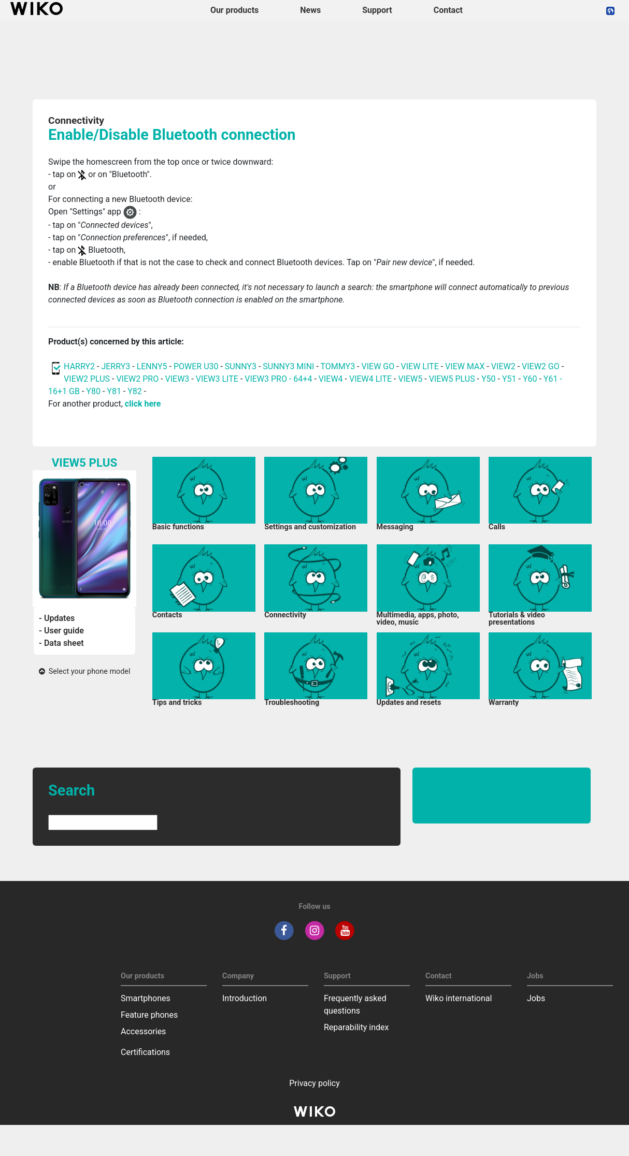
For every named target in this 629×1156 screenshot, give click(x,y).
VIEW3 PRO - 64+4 (278, 379)
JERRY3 (116, 366)
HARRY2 (79, 366)
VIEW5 (411, 379)
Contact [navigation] (448, 10)
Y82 (134, 391)
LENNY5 (152, 366)
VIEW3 (177, 379)
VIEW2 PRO (137, 379)
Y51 (509, 379)
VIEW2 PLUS (87, 379)
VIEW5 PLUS (452, 379)
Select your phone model (85, 671)
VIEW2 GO (541, 366)
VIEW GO (378, 366)
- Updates (57, 618)
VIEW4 (331, 379)
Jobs (536, 998)
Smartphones (145, 998)
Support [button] (377, 10)
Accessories (143, 1031)
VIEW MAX (464, 366)
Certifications (145, 1052)
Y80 (93, 391)
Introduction (244, 998)
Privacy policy (314, 1083)
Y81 (114, 391)
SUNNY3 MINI (288, 366)
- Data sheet (61, 643)
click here (143, 404)
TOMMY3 (337, 366)
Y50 (488, 379)
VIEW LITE (420, 366)
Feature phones (149, 1015)
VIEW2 (503, 366)
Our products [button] (234, 10)
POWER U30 (196, 366)
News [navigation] (310, 10)
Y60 (530, 379)
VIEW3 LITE (217, 379)
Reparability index (356, 1027)
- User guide (61, 630)
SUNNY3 (240, 366)
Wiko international (458, 998)
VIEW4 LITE (370, 379)
